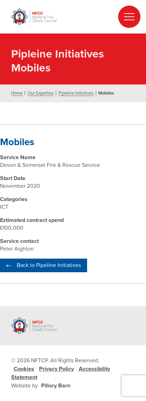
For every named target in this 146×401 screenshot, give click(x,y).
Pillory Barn (55, 385)
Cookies (24, 368)
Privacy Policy (56, 368)
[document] (73, 167)
